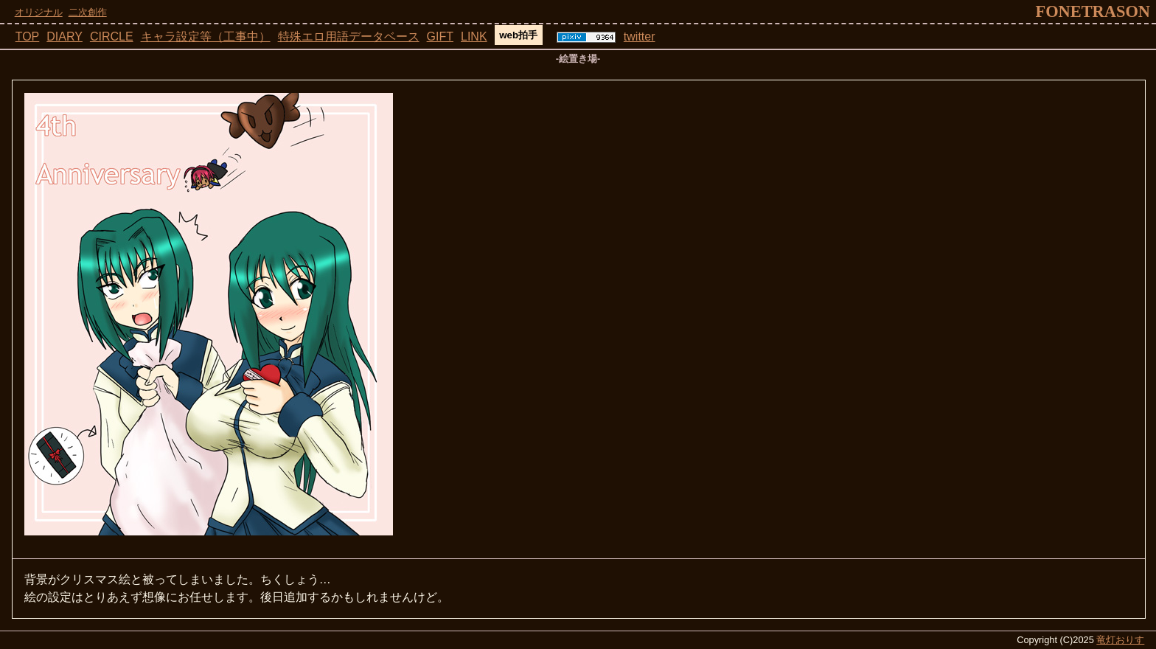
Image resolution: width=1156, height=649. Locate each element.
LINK (474, 36)
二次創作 (88, 12)
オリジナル (39, 12)
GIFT (440, 36)
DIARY (64, 36)
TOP (27, 36)
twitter (639, 36)
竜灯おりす (1120, 639)
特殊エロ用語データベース (348, 36)
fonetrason (1092, 11)
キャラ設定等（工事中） (206, 36)
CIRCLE (111, 36)
